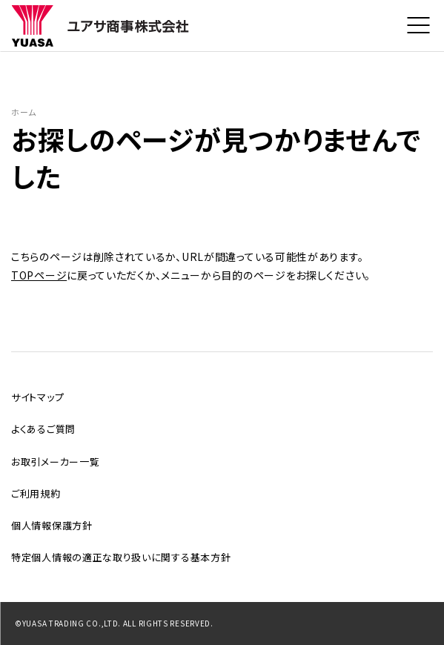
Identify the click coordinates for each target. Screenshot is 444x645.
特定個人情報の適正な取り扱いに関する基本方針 (121, 557)
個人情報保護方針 (52, 525)
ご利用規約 (36, 493)
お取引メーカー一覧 (55, 461)
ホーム (25, 112)
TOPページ (39, 276)
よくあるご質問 (43, 429)
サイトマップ (37, 397)
